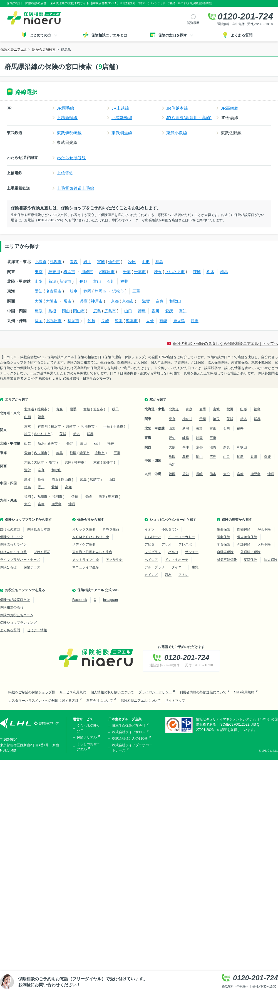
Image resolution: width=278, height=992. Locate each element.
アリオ (167, 544)
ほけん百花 (42, 552)
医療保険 (243, 529)
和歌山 (175, 301)
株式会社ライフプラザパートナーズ (132, 747)
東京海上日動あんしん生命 (92, 552)
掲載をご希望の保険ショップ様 (31, 692)
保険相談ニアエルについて (141, 701)
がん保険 (264, 529)
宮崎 (163, 320)
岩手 (87, 261)
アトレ (183, 575)
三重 (136, 291)
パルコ (173, 552)
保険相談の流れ (11, 607)
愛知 (39, 291)
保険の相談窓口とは (15, 600)
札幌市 (55, 261)
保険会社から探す (90, 520)
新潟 (52, 281)
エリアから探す (16, 399)
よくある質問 (10, 630)
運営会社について (99, 701)
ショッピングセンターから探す (173, 520)
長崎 (105, 320)
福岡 (39, 320)
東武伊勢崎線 (69, 133)
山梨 (39, 281)
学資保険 (223, 544)
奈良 (159, 301)
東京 (39, 271)
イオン (150, 529)
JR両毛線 (65, 108)
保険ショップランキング (18, 623)
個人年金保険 (247, 537)
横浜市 (69, 271)
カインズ (151, 575)
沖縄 (194, 320)
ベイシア (151, 560)
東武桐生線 (121, 133)
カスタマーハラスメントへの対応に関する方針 (43, 701)
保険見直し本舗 (38, 529)
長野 (83, 281)
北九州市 (53, 320)
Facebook (79, 600)
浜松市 (118, 291)
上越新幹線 (67, 117)
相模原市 (107, 271)
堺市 (67, 301)
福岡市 (73, 320)
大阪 (39, 301)
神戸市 (97, 301)
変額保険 (250, 560)
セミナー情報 (37, 630)
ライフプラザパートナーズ (20, 560)
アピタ (150, 544)
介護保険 (243, 544)
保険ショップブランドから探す (28, 520)
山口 (128, 311)
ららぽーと (153, 537)
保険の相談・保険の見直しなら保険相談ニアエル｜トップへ (225, 343)
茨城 (197, 271)
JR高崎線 (229, 108)
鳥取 (39, 311)
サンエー (191, 552)
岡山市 (79, 311)
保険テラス (32, 567)
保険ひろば (8, 567)
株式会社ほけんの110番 (130, 738)
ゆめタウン (170, 529)
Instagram (110, 600)
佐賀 (91, 320)
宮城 (101, 261)
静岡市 (100, 291)
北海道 (40, 261)
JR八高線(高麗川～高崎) (189, 117)
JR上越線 (120, 108)
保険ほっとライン (13, 544)
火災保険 (264, 544)
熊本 (119, 320)
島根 (52, 311)
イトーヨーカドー (181, 537)
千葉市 (140, 271)
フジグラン (153, 552)
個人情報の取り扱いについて (112, 692)
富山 (97, 281)
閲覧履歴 (193, 22)
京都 (115, 301)
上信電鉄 (65, 173)
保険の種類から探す (237, 520)
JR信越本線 (177, 108)
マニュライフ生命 (85, 567)
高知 (183, 311)
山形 (146, 261)
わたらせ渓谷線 (71, 157)
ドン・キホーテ (176, 560)
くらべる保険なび (88, 728)
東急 (195, 567)
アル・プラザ (155, 567)
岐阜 (74, 291)
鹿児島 (179, 320)
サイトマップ (175, 701)
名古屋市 (53, 291)
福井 (124, 281)
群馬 (224, 271)
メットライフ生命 (85, 560)
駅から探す (158, 399)
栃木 (210, 271)
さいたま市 (175, 271)
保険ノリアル (87, 737)
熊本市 (132, 320)
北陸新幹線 (121, 117)
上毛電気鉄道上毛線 (75, 188)
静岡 (87, 291)
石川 (111, 281)
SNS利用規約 (244, 692)
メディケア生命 (84, 544)
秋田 (132, 261)
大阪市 (52, 301)
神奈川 (54, 271)
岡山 (66, 311)
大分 (150, 320)
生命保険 (223, 529)
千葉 (127, 271)
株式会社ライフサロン (128, 732)
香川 (155, 311)
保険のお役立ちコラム (16, 615)
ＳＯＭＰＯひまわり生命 (90, 537)
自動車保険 (225, 552)
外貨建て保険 (250, 552)
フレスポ (185, 544)
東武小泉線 (176, 133)
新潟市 (65, 281)
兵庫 (84, 301)
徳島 (142, 311)
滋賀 (146, 301)
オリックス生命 (84, 529)
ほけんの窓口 (10, 529)
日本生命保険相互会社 (128, 726)
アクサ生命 (114, 560)
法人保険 (270, 560)
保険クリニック (11, 537)
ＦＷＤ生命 (111, 529)
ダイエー (178, 567)
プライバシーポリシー (155, 692)
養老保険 (223, 537)
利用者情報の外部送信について (203, 692)
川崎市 (87, 271)
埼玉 (158, 271)
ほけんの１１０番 (13, 552)
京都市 (128, 301)
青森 (74, 261)
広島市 (110, 311)
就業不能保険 (227, 560)
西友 (168, 575)
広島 (97, 311)
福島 (159, 261)
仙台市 (114, 261)
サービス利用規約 (72, 692)
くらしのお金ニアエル (88, 746)
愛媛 (169, 311)
